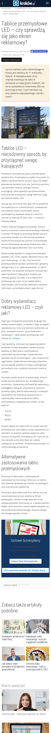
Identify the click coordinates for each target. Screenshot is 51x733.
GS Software (14, 338)
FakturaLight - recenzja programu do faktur (24, 714)
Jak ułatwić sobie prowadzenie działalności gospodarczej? (13, 666)
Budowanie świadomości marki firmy (13, 638)
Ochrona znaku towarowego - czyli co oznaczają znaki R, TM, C (37, 666)
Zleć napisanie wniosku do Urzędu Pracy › (25, 570)
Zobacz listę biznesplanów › (25, 561)
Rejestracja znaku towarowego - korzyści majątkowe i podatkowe (37, 639)
